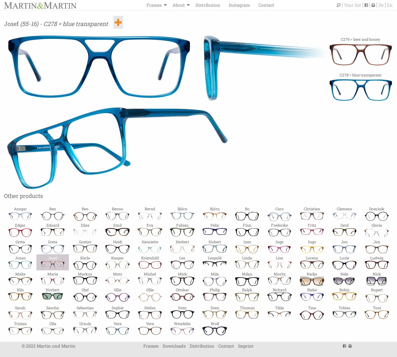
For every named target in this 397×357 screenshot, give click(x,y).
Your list (352, 5)
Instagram (239, 5)
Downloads (174, 346)
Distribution (208, 5)
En (389, 5)
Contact (266, 5)
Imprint (246, 346)
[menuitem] (155, 5)
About (179, 5)
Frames (154, 5)
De (381, 5)
